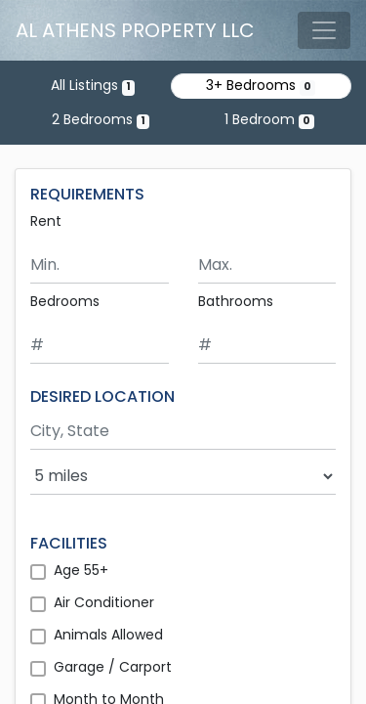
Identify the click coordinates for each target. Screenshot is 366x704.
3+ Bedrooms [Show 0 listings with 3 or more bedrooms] (260, 85)
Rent (45, 221)
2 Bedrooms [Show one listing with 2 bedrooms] (100, 119)
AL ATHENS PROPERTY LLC (135, 30)
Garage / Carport (113, 667)
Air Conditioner (104, 602)
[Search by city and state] (183, 432)
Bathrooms (235, 301)
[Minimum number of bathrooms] (267, 346)
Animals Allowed (108, 634)
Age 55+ (81, 570)
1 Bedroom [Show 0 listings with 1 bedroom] (269, 119)
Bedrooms (65, 301)
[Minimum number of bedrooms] (99, 346)
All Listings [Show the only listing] (93, 85)
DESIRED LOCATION (102, 396)
